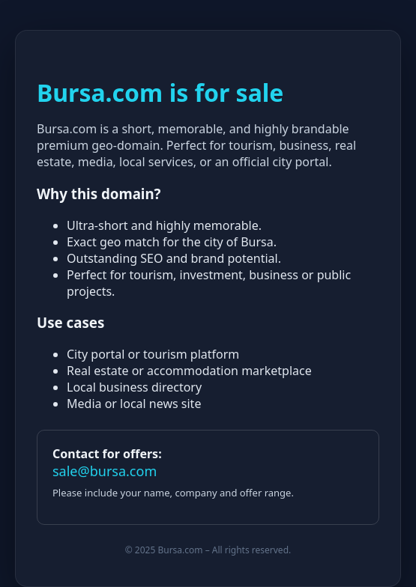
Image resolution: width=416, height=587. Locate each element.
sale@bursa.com (104, 471)
